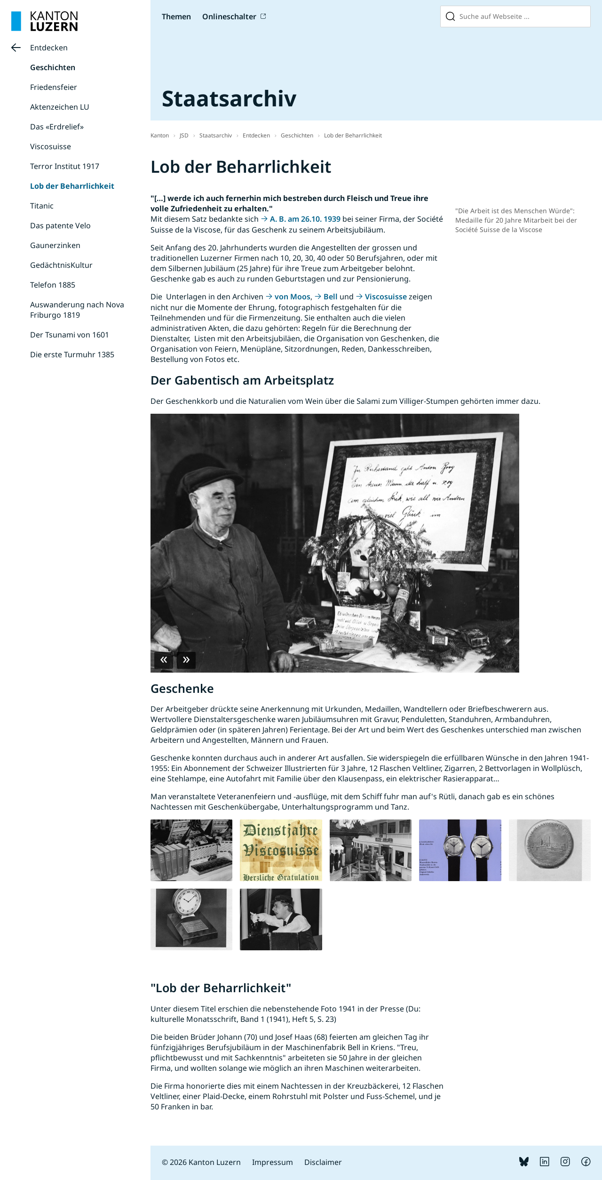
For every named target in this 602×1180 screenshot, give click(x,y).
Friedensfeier (53, 87)
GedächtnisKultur (61, 265)
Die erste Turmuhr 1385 (72, 354)
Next (186, 660)
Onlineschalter (229, 16)
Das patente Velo (60, 225)
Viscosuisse (50, 146)
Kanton (159, 135)
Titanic (42, 206)
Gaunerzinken (55, 245)
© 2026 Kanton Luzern (201, 1162)
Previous (163, 660)
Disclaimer (323, 1162)
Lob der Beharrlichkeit (72, 186)
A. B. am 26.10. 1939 (305, 219)
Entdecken (49, 47)
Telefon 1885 (52, 285)
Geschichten (52, 67)
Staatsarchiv (215, 135)
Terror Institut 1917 (64, 166)
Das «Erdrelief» (57, 126)
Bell (331, 296)
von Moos (292, 296)
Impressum (272, 1162)
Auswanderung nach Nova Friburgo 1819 (77, 309)
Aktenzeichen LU (59, 107)
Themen (176, 16)
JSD (184, 135)
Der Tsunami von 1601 (69, 334)
